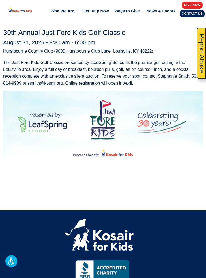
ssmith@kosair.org (45, 83)
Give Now (192, 4)
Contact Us (192, 13)
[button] (11, 261)
